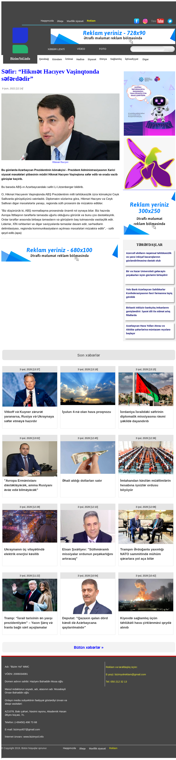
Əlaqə (82, 748)
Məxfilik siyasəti (97, 748)
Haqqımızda (69, 748)
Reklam (113, 748)
